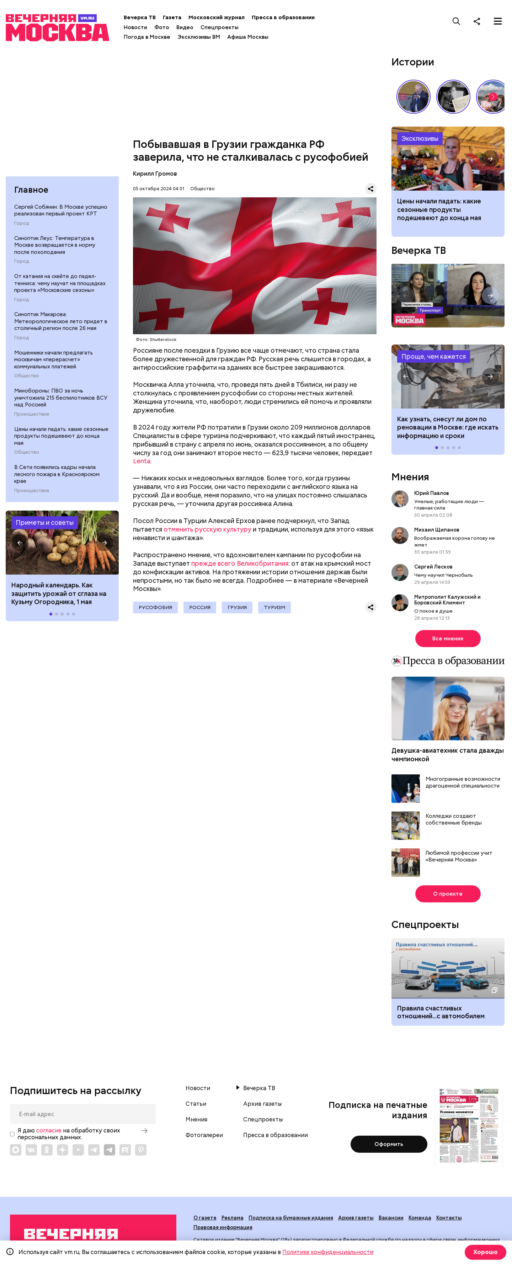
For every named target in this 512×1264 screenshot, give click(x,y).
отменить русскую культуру (207, 529)
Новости (135, 27)
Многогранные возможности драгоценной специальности (463, 783)
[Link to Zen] (62, 1150)
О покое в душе (433, 611)
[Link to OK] (47, 1150)
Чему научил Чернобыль (443, 575)
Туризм (274, 607)
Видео (184, 27)
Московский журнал (216, 17)
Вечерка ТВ (140, 17)
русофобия (155, 607)
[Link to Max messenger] (15, 1150)
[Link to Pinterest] (140, 1150)
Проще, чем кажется (433, 356)
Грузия (237, 607)
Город (21, 223)
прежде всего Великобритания (239, 563)
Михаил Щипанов (436, 530)
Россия (199, 607)
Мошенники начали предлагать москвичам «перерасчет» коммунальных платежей (53, 359)
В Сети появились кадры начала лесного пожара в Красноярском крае (57, 474)
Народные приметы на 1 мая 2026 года (62, 543)
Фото (161, 27)
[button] (19, 542)
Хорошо (485, 1252)
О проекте (448, 893)
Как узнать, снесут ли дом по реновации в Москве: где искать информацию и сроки (448, 377)
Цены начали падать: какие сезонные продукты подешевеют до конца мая (61, 436)
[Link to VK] (31, 1150)
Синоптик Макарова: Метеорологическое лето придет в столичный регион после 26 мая (60, 321)
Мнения (410, 477)
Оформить (388, 1144)
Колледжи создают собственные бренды (454, 820)
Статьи (196, 1104)
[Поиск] (456, 21)
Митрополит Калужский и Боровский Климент (447, 600)
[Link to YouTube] (78, 1150)
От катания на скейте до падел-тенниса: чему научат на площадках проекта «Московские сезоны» (60, 283)
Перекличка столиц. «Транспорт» (448, 295)
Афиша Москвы (247, 37)
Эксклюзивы (419, 138)
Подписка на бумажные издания (291, 1217)
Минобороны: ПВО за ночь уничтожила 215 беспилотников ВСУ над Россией (60, 397)
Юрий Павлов (431, 493)
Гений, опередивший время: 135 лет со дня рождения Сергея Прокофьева (453, 96)
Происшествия (31, 414)
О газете (205, 1217)
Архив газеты (262, 1104)
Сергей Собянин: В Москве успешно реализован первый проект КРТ (60, 210)
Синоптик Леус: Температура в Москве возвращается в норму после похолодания (54, 245)
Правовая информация (222, 1227)
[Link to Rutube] (125, 1150)
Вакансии (391, 1217)
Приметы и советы (45, 522)
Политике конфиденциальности (327, 1252)
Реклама (233, 1217)
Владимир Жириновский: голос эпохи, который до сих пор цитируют (413, 96)
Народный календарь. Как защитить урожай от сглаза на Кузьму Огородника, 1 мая (58, 593)
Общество (26, 376)
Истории (412, 62)
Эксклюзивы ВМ (198, 37)
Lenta (141, 461)
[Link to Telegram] (94, 1150)
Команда (420, 1217)
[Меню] (498, 21)
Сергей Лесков (434, 567)
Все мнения (447, 638)
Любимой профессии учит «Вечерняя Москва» (459, 857)
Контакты (449, 1217)
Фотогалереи (204, 1135)
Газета (172, 17)
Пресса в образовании (283, 17)
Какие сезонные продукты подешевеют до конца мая (448, 159)
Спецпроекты (220, 27)
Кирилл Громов (155, 173)
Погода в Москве (147, 37)
